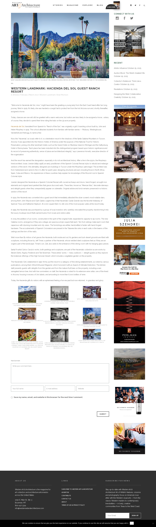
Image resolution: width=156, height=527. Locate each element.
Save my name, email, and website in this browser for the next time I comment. (48, 397)
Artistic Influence (120, 68)
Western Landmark (47, 95)
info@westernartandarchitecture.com (29, 508)
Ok (132, 523)
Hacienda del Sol (17, 126)
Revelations (118, 89)
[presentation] (27, 405)
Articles (16, 95)
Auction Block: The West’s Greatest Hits (129, 73)
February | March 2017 (29, 95)
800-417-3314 (20, 505)
